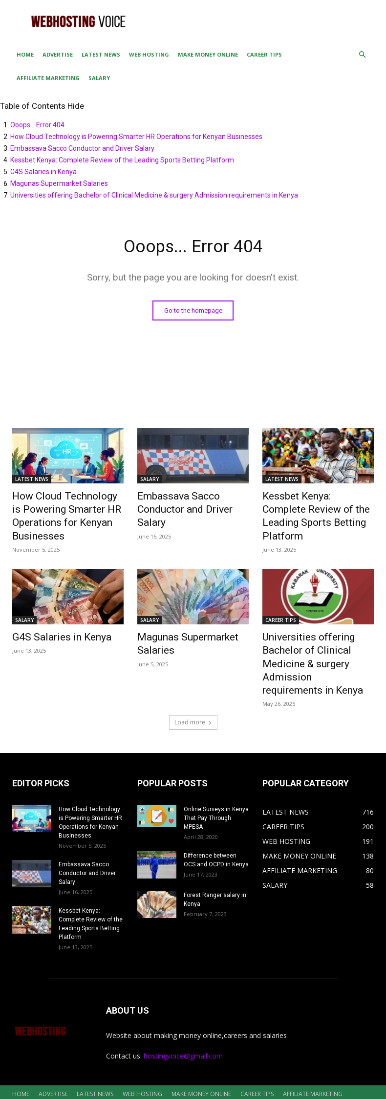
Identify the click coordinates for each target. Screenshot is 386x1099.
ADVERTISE (58, 54)
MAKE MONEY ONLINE (208, 54)
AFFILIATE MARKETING (48, 77)
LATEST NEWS (101, 54)
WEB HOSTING (149, 54)
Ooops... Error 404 (37, 125)
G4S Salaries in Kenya (43, 172)
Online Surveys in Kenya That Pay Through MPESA (216, 787)
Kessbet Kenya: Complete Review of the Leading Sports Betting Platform (122, 160)
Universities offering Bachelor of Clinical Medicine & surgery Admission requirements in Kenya (154, 195)
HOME (25, 54)
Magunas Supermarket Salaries (59, 183)
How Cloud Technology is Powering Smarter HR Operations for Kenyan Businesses (136, 136)
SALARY (99, 77)
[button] (362, 55)
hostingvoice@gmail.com (183, 1024)
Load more (193, 691)
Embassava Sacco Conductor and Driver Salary (82, 148)
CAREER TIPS (264, 54)
